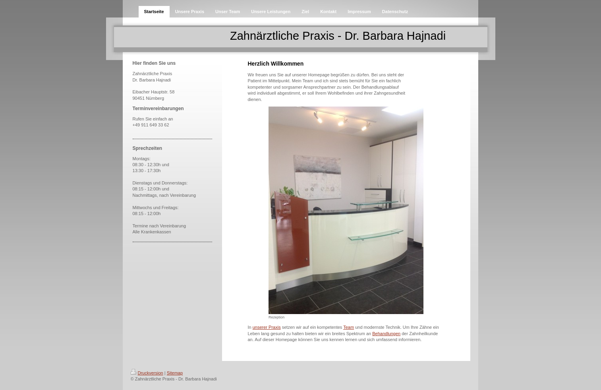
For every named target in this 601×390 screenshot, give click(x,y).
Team (348, 327)
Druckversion (147, 373)
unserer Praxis (267, 327)
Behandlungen (386, 333)
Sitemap (175, 373)
